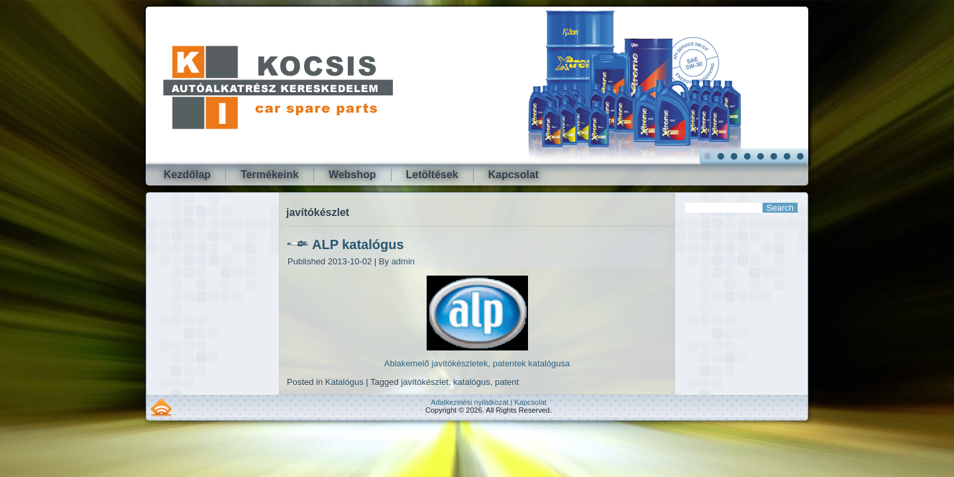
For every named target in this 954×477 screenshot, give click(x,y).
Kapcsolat (513, 174)
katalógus (471, 382)
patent (507, 382)
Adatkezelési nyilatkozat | (472, 402)
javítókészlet (425, 382)
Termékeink (269, 174)
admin (403, 261)
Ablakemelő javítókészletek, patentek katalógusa (477, 363)
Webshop (352, 174)
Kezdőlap (187, 174)
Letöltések (432, 174)
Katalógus (344, 382)
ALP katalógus (358, 244)
